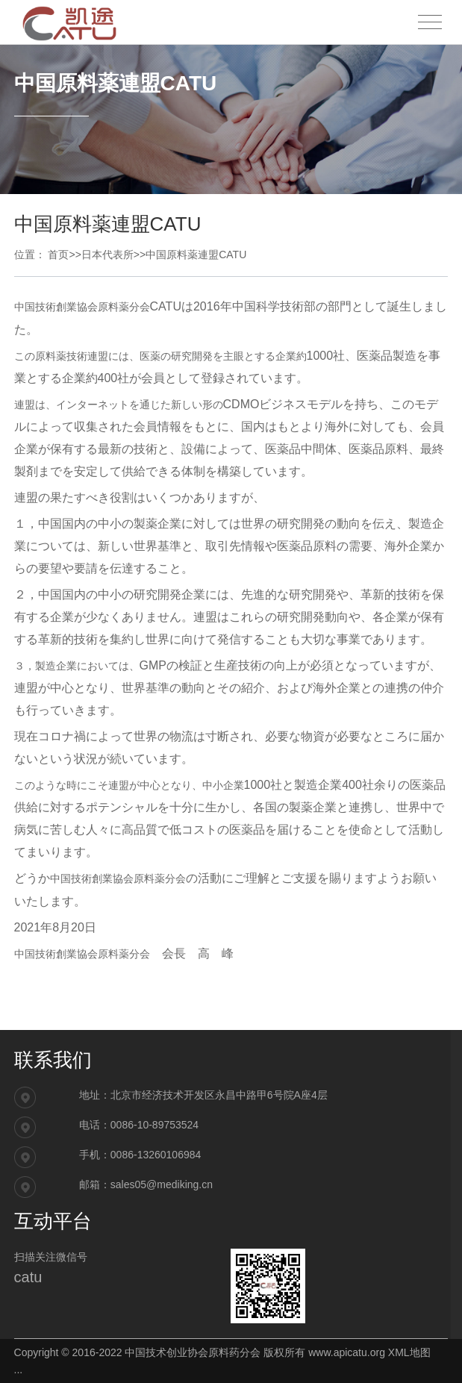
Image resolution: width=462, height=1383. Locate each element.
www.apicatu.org (346, 1352)
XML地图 (409, 1352)
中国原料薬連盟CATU (196, 254)
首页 (58, 254)
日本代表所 (107, 254)
